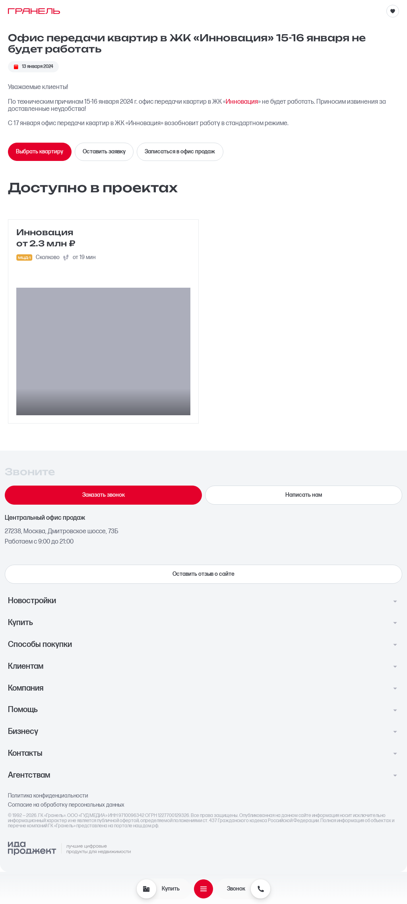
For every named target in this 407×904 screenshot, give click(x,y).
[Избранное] (392, 11)
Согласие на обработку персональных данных (66, 805)
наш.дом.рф (145, 826)
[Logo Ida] (69, 849)
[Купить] (146, 888)
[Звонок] (260, 888)
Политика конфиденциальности (48, 796)
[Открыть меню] (203, 888)
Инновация (242, 102)
